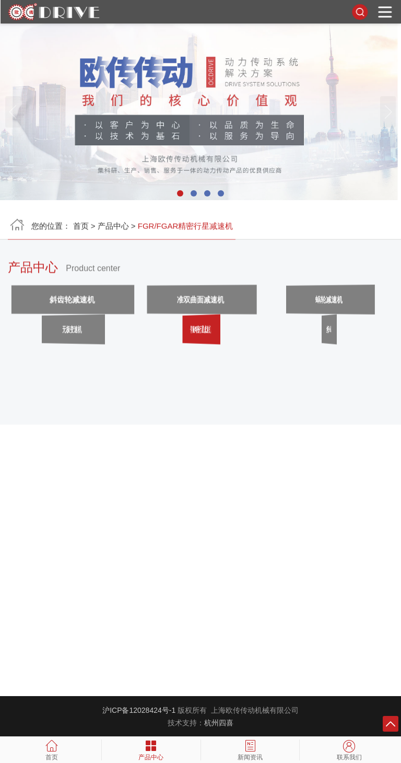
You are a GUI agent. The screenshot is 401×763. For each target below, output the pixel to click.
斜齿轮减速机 (72, 303)
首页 (81, 229)
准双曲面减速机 (200, 303)
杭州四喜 (218, 723)
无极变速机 (72, 333)
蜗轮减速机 (329, 303)
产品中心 (113, 229)
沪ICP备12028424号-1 (138, 710)
